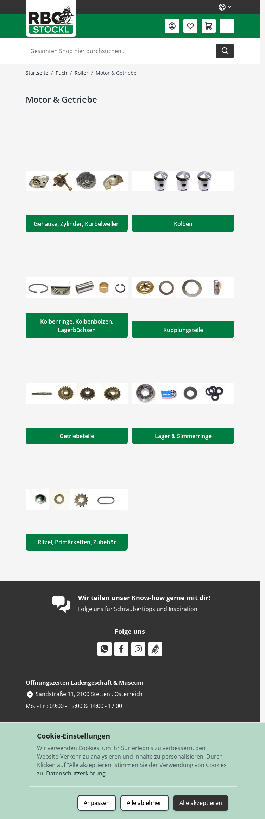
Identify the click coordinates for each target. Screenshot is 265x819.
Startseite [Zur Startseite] (37, 73)
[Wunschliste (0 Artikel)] (190, 26)
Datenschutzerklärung (76, 773)
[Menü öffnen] (227, 26)
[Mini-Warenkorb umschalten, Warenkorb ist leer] (209, 26)
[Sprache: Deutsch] (225, 7)
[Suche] (225, 51)
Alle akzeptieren (200, 803)
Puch (61, 73)
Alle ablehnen (145, 803)
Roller (81, 73)
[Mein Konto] (172, 26)
